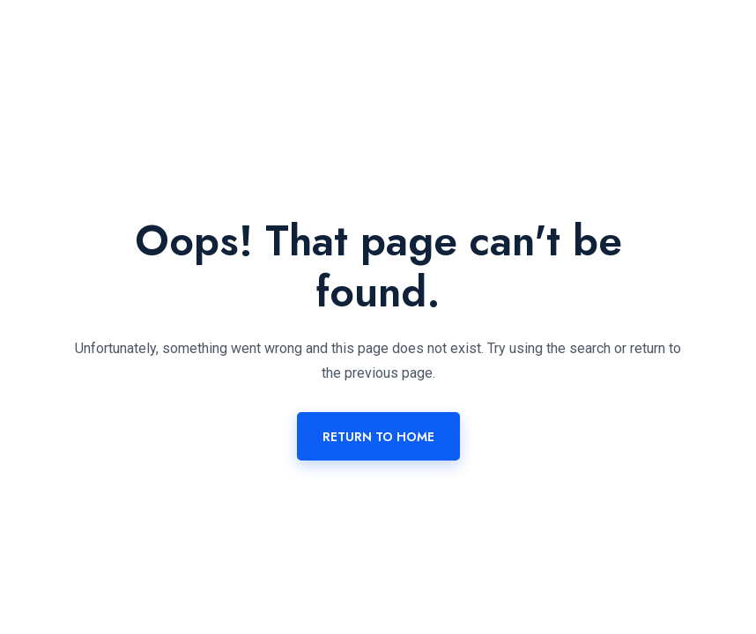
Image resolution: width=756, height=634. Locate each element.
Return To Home (378, 437)
